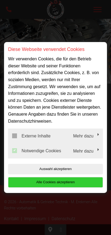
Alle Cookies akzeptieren (55, 182)
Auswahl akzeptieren (55, 169)
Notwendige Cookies (36, 150)
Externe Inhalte (31, 135)
